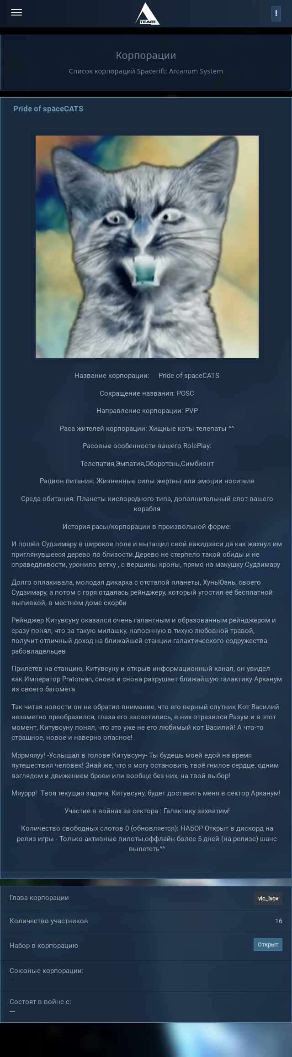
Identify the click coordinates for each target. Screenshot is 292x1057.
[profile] (276, 13)
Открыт (268, 944)
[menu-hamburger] (16, 13)
